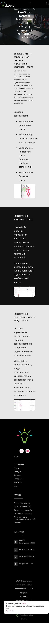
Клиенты (17, 475)
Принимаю (9, 611)
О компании (19, 464)
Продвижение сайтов (23, 506)
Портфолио (19, 479)
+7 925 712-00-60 (26, 549)
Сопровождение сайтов (24, 510)
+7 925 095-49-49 (26, 556)
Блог (16, 486)
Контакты (18, 482)
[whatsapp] (21, 451)
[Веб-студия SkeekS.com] (7, 4)
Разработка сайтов (22, 503)
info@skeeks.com (26, 563)
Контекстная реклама (23, 513)
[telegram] (27, 451)
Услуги (16, 468)
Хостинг (17, 522)
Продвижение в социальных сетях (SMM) (24, 518)
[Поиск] (30, 4)
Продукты (18, 472)
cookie (24, 604)
